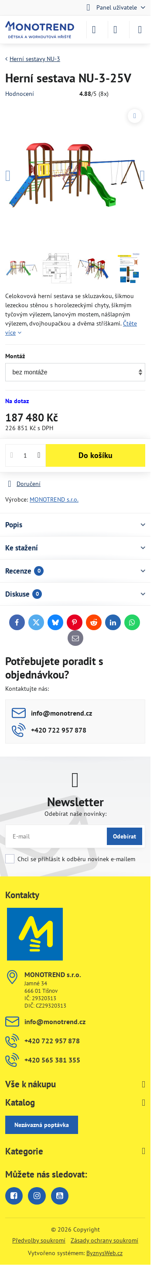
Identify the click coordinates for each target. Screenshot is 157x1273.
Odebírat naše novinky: (75, 814)
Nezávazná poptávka (41, 1125)
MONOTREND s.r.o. (54, 499)
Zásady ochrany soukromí (104, 1240)
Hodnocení (19, 94)
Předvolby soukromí (38, 1240)
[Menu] (140, 29)
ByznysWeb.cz (104, 1253)
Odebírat (124, 836)
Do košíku (95, 455)
